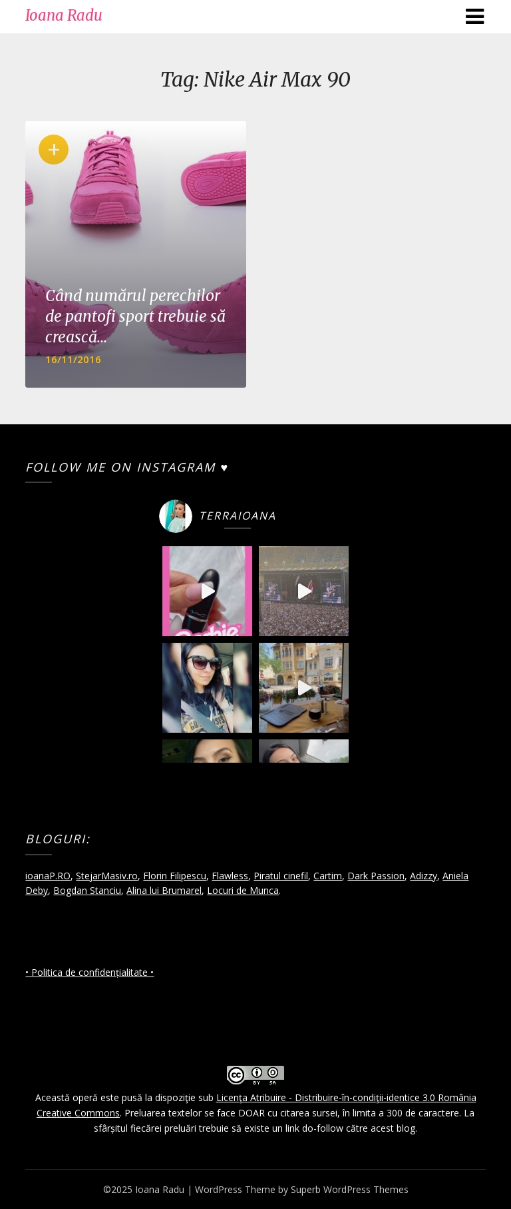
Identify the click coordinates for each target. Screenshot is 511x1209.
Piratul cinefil (281, 875)
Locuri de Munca (243, 890)
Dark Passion (376, 875)
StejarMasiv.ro (107, 875)
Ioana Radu (63, 15)
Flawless (230, 875)
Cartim (327, 875)
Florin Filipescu (174, 875)
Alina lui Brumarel (164, 890)
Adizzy (423, 875)
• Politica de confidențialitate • (89, 972)
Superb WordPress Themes (350, 1189)
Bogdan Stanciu (87, 890)
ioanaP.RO (48, 875)
